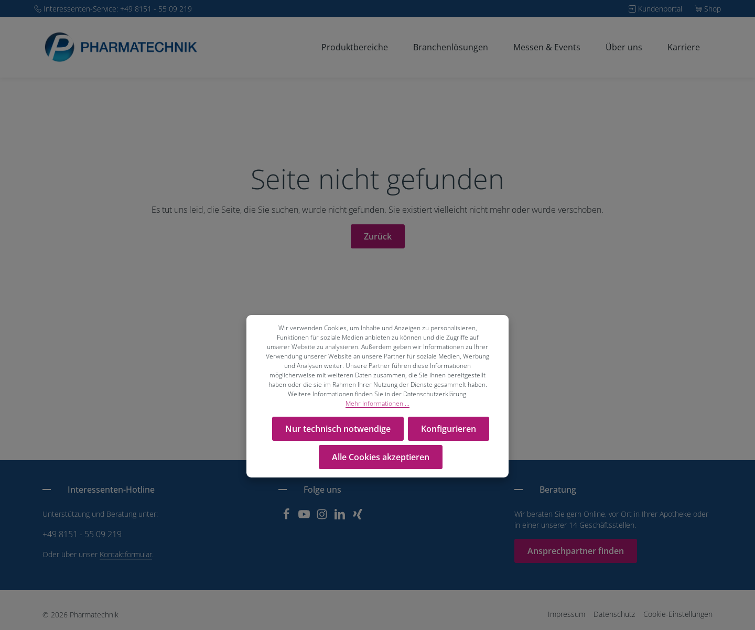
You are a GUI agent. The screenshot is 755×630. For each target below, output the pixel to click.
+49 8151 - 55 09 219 (82, 534)
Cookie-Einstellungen (678, 614)
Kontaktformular (126, 554)
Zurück (378, 236)
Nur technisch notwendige (338, 429)
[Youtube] (305, 517)
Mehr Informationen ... (377, 403)
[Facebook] (287, 517)
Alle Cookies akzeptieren (380, 457)
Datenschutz (614, 614)
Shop (712, 9)
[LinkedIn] (341, 517)
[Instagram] (323, 517)
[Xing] (357, 517)
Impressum (566, 614)
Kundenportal (660, 9)
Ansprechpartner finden (575, 551)
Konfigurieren (448, 429)
